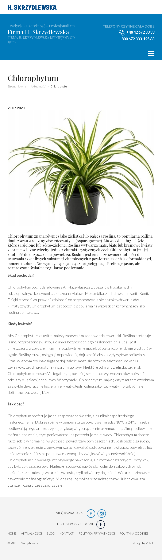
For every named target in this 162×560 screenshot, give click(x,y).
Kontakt (66, 533)
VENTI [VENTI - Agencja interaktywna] (150, 543)
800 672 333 (132, 39)
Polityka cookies (134, 533)
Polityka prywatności (96, 533)
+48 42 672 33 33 (140, 32)
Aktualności (31, 533)
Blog (51, 533)
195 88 (148, 39)
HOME (12, 533)
